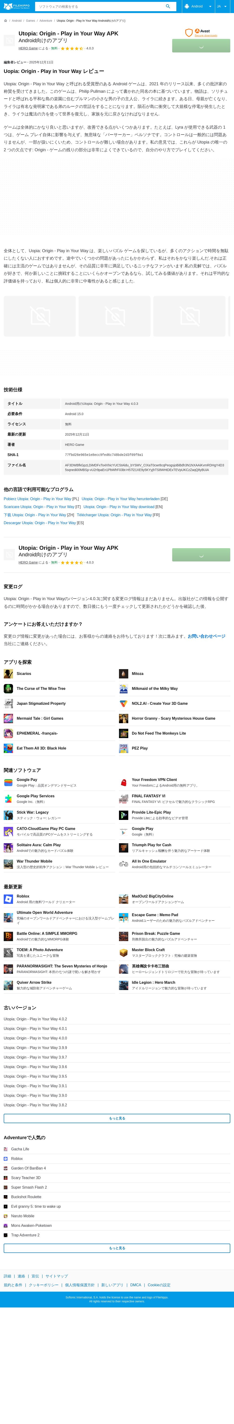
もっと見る (117, 1118)
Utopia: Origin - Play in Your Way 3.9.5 (35, 1076)
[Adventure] (46, 21)
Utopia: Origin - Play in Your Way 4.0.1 (35, 1029)
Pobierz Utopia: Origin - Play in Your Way (37, 499)
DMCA (135, 1285)
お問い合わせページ (206, 636)
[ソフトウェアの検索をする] (168, 6)
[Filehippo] (17, 6)
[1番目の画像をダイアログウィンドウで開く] (115, 316)
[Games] (30, 21)
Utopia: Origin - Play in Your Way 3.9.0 (35, 1095)
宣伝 (35, 1276)
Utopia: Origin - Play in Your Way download (119, 507)
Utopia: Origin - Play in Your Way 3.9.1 (35, 1086)
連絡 (21, 1276)
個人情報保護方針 (80, 1285)
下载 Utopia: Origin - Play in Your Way (35, 515)
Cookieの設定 (159, 1285)
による (33, 48)
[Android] (16, 21)
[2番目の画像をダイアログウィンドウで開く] (189, 316)
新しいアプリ (112, 1285)
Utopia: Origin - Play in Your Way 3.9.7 (35, 1057)
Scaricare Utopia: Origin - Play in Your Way (39, 507)
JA (222, 6)
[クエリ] (105, 6)
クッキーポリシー (44, 1285)
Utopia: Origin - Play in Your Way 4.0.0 (35, 1038)
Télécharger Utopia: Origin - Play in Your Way (114, 515)
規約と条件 (13, 1285)
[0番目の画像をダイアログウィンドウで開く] (40, 316)
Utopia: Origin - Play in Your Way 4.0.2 (35, 1019)
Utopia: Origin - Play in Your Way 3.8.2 (35, 1105)
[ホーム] (5, 21)
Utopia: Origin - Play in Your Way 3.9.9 (35, 1048)
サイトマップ (57, 1276)
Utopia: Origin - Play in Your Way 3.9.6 (35, 1067)
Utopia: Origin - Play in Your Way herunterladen (121, 499)
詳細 (7, 1276)
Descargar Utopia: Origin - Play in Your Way (40, 523)
